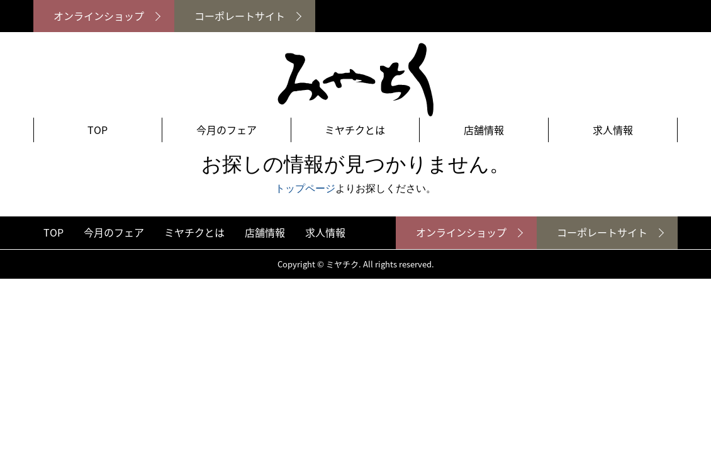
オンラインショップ (98, 15)
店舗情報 (484, 129)
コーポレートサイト (239, 15)
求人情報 (613, 129)
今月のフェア (226, 129)
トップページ (305, 188)
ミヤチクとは (355, 129)
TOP (97, 129)
